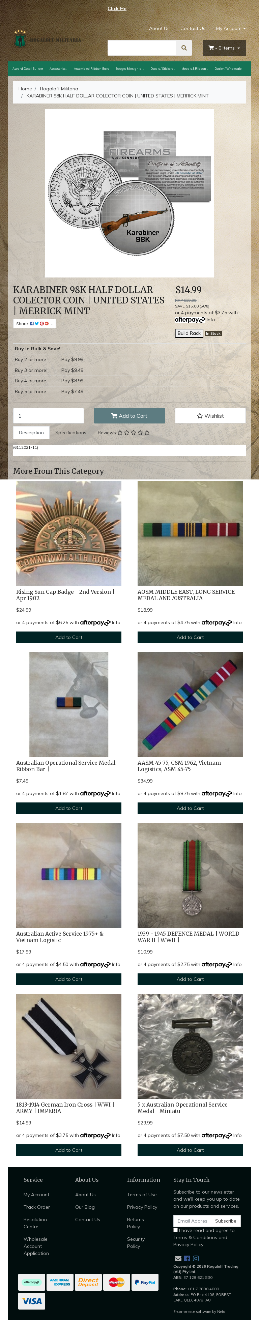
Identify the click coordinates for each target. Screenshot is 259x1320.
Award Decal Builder (27, 68)
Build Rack (189, 333)
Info (211, 320)
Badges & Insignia (128, 68)
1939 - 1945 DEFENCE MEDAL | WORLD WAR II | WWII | (188, 937)
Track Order (37, 1207)
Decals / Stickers (161, 68)
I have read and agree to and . (204, 1237)
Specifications (70, 433)
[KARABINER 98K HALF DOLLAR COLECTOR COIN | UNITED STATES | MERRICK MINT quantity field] (48, 415)
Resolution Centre (35, 1223)
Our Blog (85, 1207)
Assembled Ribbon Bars (91, 68)
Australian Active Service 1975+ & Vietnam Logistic (60, 937)
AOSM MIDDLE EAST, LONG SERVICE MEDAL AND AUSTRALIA (186, 595)
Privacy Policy (142, 1207)
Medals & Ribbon (193, 68)
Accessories (57, 68)
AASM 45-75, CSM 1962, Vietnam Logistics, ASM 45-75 (179, 766)
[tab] (31, 432)
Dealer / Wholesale (227, 68)
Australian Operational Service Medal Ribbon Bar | (65, 766)
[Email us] (178, 1258)
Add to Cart (129, 415)
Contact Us (192, 28)
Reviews (124, 433)
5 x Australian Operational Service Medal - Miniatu (183, 1108)
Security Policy (136, 1242)
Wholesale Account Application (36, 1246)
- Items (222, 48)
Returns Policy (135, 1223)
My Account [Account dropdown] (229, 28)
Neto (221, 1311)
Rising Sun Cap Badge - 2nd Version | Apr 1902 (65, 595)
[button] (210, 415)
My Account (36, 1195)
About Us (159, 28)
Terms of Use (142, 1195)
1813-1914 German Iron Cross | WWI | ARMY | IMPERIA (65, 1108)
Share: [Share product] (33, 323)
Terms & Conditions (195, 1237)
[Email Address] (192, 1221)
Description (31, 433)
